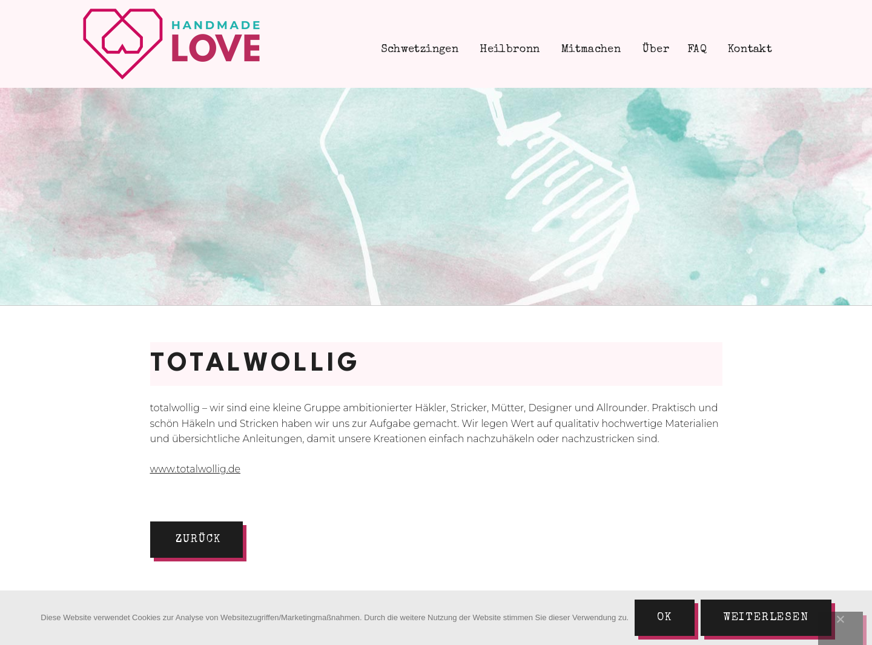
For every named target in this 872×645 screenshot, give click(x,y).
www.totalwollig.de (195, 469)
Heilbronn (508, 49)
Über (654, 49)
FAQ (697, 49)
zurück (198, 539)
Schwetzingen (417, 49)
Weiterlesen (766, 617)
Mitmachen (589, 49)
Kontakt (748, 49)
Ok (664, 617)
